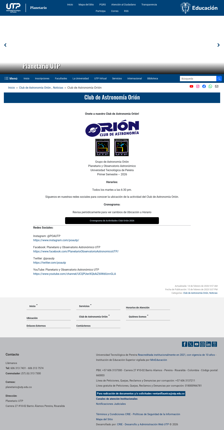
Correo (114, 11)
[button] (5, 45)
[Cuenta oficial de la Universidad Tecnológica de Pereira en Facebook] (184, 344)
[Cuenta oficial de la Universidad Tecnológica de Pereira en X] (190, 344)
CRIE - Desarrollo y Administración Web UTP (143, 424)
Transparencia (149, 4)
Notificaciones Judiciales (111, 403)
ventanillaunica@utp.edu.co (168, 393)
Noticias (58, 87)
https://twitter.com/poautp (49, 262)
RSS (126, 11)
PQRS (102, 4)
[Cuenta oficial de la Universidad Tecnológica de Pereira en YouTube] (196, 344)
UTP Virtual (100, 78)
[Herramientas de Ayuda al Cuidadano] (214, 344)
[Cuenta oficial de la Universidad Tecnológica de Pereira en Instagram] (202, 344)
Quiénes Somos (137, 316)
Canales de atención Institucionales (117, 398)
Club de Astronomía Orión (35, 87)
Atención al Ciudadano (123, 4)
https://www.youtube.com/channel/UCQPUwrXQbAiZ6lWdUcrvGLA (74, 274)
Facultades (61, 78)
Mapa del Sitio (86, 4)
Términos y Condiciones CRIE (113, 414)
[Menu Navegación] (11, 78)
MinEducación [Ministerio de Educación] (158, 360)
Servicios (117, 78)
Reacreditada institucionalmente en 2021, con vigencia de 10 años (176, 354)
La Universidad (81, 78)
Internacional (134, 78)
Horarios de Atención (137, 307)
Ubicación (32, 318)
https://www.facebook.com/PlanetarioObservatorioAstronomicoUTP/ (76, 251)
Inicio (70, 4)
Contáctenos (83, 325)
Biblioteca (152, 78)
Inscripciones (42, 78)
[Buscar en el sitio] (219, 78)
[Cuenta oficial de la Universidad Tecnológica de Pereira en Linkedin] (208, 344)
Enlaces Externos (36, 325)
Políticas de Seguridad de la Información (156, 414)
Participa (101, 11)
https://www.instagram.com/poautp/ (56, 240)
